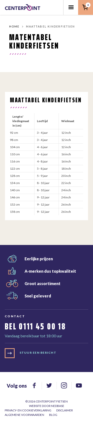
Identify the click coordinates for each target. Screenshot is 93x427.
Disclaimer (64, 410)
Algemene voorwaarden (24, 415)
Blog (53, 415)
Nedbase (57, 406)
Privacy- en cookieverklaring (28, 410)
